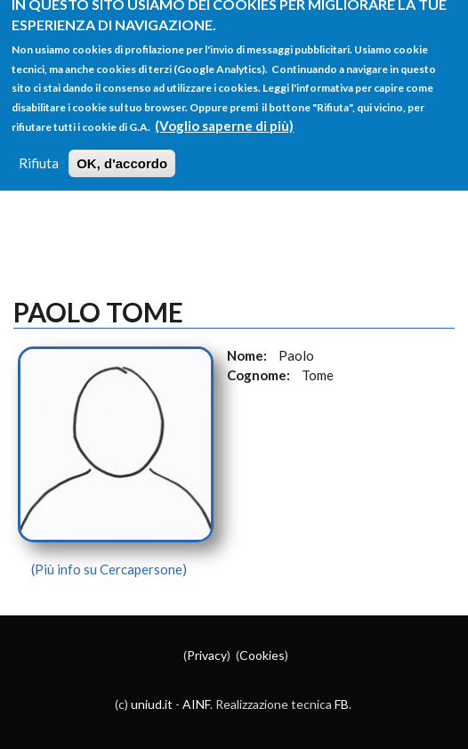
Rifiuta (39, 152)
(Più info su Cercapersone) (109, 569)
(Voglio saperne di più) (224, 115)
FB (342, 704)
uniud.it (152, 704)
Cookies (262, 655)
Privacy (207, 655)
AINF (196, 704)
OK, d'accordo (122, 152)
